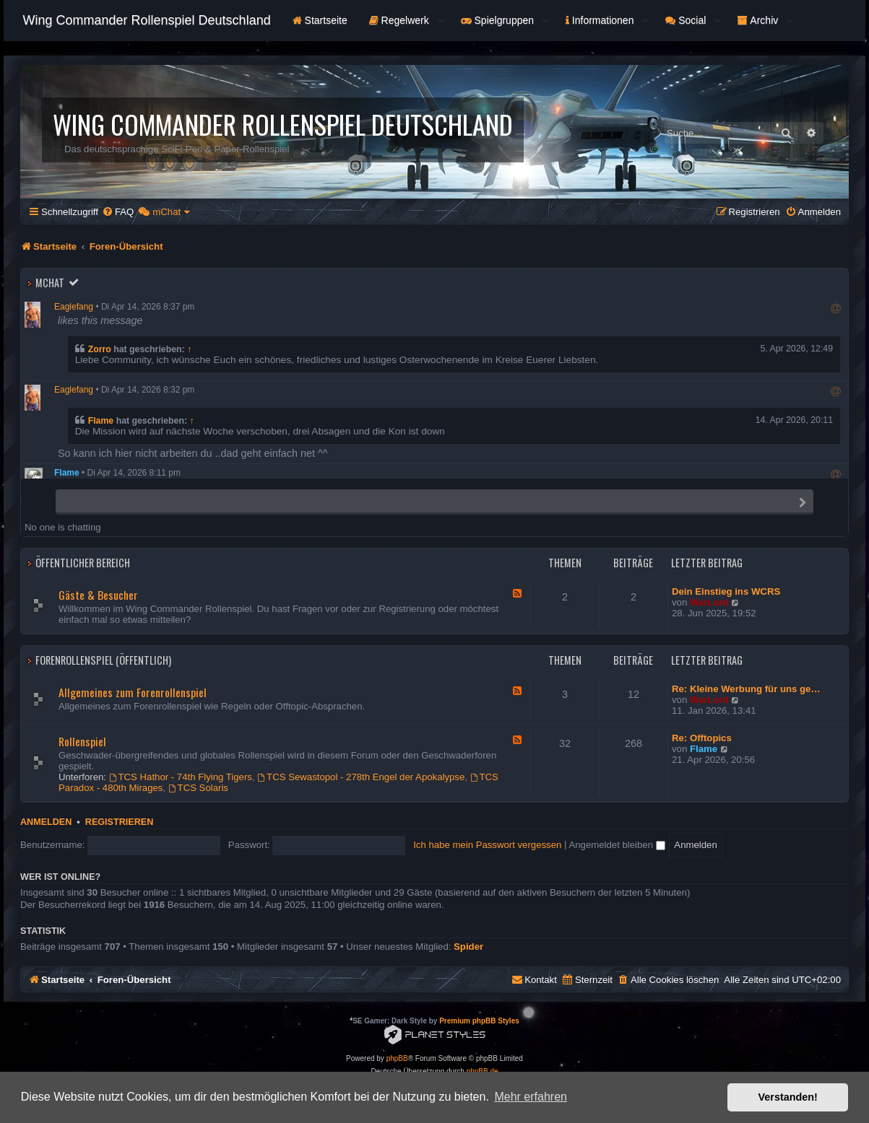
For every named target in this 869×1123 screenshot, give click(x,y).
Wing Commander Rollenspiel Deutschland (147, 20)
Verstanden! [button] (788, 1097)
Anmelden (46, 822)
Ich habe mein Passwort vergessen (487, 844)
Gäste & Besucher (98, 594)
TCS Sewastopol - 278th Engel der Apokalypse (360, 777)
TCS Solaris (198, 787)
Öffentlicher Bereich (82, 562)
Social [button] (692, 20)
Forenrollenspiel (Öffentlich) (103, 660)
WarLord (709, 602)
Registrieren (119, 822)
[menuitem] (118, 211)
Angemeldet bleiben (616, 844)
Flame (101, 421)
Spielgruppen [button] (504, 20)
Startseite (320, 20)
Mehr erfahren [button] (530, 1097)
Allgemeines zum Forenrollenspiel (133, 692)
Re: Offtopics (702, 738)
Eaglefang (73, 307)
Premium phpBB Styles (479, 1021)
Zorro (99, 349)
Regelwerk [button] (406, 20)
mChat (49, 282)
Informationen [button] (607, 20)
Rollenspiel (82, 741)
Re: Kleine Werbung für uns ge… (746, 688)
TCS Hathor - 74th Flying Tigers (180, 777)
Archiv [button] (765, 20)
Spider (468, 946)
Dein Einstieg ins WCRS (726, 591)
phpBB (397, 1058)
